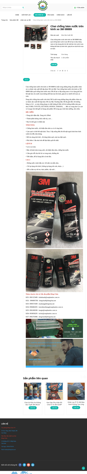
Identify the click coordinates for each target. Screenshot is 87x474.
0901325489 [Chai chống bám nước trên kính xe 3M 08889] (33, 297)
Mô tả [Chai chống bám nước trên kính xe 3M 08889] (26, 79)
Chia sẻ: (53, 70)
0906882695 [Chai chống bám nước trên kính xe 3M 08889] (33, 307)
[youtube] (28, 465)
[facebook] (20, 465)
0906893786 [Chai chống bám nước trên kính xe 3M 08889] (34, 300)
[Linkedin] (62, 70)
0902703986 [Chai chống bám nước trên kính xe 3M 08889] (33, 317)
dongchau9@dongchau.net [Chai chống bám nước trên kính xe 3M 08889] (47, 317)
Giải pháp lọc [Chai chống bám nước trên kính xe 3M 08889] (26, 15)
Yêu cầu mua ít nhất (55, 59)
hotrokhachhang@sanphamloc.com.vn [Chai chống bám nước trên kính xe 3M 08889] (51, 307)
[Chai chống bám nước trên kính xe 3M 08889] (65, 70)
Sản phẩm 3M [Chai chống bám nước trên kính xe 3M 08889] (39, 15)
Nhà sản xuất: (54, 35)
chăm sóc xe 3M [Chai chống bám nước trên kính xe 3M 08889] (25, 20)
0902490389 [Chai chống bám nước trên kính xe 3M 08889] (33, 310)
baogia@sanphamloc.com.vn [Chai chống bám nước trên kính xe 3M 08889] (48, 310)
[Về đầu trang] (83, 468)
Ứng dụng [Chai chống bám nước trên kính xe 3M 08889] (50, 15)
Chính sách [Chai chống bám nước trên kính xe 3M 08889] (60, 15)
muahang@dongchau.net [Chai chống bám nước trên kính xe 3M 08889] (47, 304)
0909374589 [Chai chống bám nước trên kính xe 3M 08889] (33, 304)
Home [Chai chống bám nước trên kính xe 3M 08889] (17, 15)
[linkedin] (32, 464)
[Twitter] (60, 70)
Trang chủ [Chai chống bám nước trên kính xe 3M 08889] (4, 20)
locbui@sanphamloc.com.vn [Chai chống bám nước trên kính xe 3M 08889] (48, 313)
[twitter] (24, 465)
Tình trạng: (54, 54)
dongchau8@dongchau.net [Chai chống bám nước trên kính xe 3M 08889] (47, 300)
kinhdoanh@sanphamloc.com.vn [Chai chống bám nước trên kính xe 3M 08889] (49, 297)
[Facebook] (57, 70)
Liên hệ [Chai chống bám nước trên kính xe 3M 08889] (54, 64)
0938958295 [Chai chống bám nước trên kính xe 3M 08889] (33, 313)
